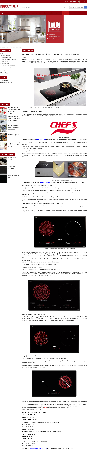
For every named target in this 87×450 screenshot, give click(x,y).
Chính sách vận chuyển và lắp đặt (9, 67)
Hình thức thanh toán (6, 57)
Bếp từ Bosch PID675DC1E (11, 167)
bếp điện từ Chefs (41, 139)
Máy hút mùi (31, 13)
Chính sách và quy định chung (8, 65)
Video (1, 53)
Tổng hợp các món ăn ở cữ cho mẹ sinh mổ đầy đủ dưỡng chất (14, 144)
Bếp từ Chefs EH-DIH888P (12, 158)
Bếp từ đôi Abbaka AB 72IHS (13, 176)
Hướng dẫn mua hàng (70, 1)
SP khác (58, 13)
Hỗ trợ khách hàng (4, 63)
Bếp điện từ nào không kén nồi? (38, 448)
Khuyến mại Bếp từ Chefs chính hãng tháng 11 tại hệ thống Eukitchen (14, 110)
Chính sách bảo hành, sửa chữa (9, 59)
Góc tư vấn (65, 13)
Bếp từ (7, 13)
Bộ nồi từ (51, 13)
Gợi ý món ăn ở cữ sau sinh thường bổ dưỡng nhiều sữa (13, 136)
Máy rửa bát (22, 13)
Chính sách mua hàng (5, 55)
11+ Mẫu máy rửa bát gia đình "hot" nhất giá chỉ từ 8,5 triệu (13, 127)
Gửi (85, 7)
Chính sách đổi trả (6, 61)
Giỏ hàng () (84, 1)
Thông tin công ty (4, 72)
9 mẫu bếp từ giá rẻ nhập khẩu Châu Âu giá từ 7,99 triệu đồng (14, 118)
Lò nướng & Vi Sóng (41, 13)
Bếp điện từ (14, 13)
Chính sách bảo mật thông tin (8, 69)
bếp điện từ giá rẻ (44, 182)
